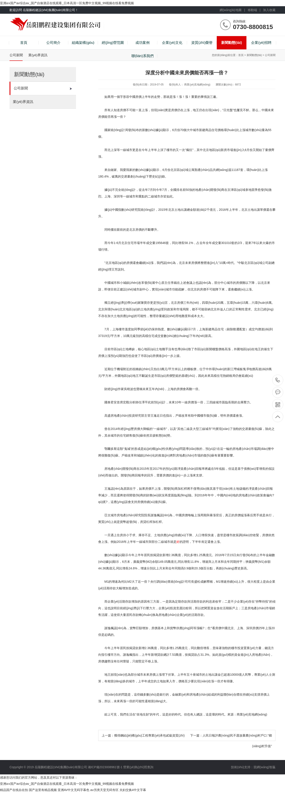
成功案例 (142, 42)
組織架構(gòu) (83, 42)
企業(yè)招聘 (261, 42)
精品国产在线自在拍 (14, 790)
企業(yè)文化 (172, 42)
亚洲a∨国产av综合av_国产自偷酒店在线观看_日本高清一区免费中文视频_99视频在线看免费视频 (67, 3)
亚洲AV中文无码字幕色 (74, 790)
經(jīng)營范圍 (113, 42)
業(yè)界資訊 (42, 102)
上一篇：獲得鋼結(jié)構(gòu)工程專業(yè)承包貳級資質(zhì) (143, 735)
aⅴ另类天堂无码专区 (104, 790)
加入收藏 (269, 10)
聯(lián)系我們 (142, 56)
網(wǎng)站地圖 (231, 10)
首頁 (23, 42)
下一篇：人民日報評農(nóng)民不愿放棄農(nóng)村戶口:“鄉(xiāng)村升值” (231, 741)
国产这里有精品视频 (43, 790)
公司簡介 (53, 42)
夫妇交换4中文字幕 (132, 790)
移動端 (252, 10)
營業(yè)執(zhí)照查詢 (138, 767)
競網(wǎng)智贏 (264, 767)
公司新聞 (43, 88)
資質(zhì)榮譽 (202, 42)
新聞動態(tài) (231, 42)
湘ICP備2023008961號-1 (105, 767)
